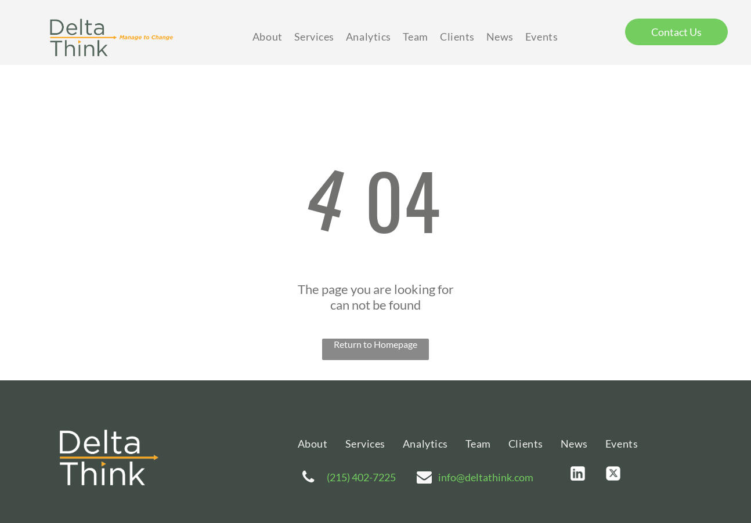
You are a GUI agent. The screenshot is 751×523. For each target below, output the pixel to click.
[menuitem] (267, 36)
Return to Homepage (375, 344)
